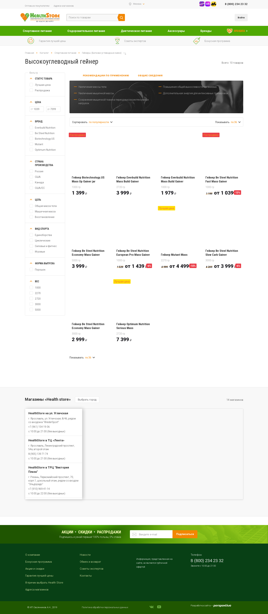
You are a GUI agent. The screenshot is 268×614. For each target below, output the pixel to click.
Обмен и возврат (90, 561)
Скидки (85, 532)
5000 (38, 309)
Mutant (39, 144)
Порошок (40, 269)
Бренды (206, 31)
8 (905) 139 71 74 (38, 453)
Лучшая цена (43, 84)
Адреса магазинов (64, 5)
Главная (29, 53)
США (38, 176)
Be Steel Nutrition (45, 133)
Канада (39, 182)
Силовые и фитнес (46, 246)
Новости (85, 554)
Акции (67, 532)
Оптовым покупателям (37, 5)
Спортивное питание (37, 31)
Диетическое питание (136, 31)
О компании (32, 554)
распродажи (109, 532)
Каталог (44, 53)
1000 (38, 287)
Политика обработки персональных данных (105, 607)
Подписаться (185, 534)
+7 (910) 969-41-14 (39, 488)
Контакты (86, 575)
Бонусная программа (38, 561)
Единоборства (43, 235)
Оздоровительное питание (86, 31)
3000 (38, 304)
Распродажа (42, 90)
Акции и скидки (34, 568)
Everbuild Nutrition (45, 127)
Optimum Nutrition (45, 149)
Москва (137, 3)
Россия (39, 171)
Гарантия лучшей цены (39, 575)
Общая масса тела (46, 206)
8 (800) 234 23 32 (236, 4)
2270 (38, 293)
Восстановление (45, 217)
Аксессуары (176, 31)
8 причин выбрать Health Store (44, 582)
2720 (38, 298)
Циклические (42, 240)
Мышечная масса (45, 211)
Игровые (40, 251)
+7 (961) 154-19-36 (39, 426)
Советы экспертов (91, 568)
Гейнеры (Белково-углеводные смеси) (102, 53)
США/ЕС (40, 188)
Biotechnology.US (45, 138)
